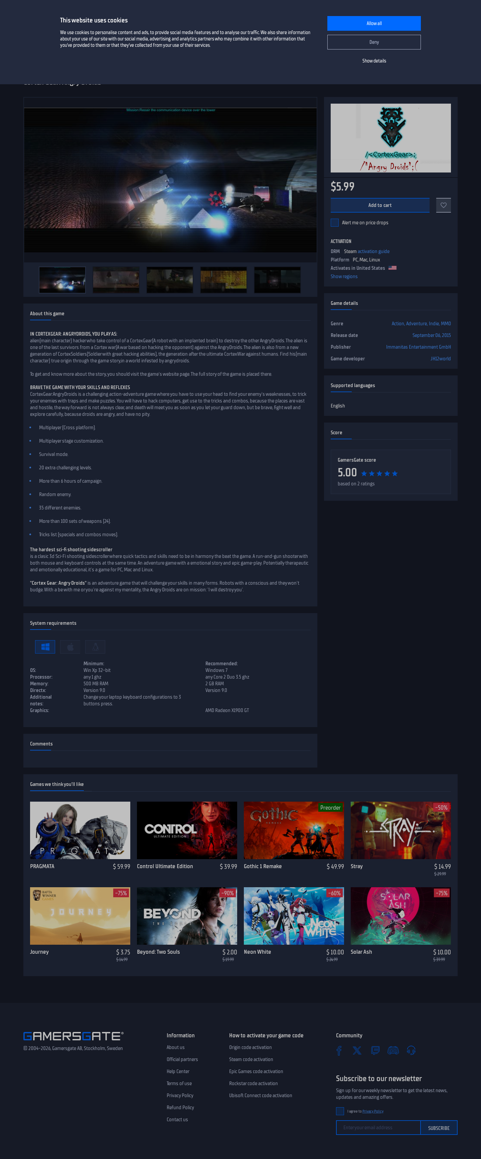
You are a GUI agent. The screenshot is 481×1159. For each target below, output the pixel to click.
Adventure (416, 323)
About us (176, 1047)
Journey (39, 951)
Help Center (178, 1071)
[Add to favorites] (443, 205)
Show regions (344, 276)
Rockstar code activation (253, 1083)
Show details (374, 61)
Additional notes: (41, 700)
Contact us (177, 1119)
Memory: (39, 683)
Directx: (38, 690)
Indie (434, 323)
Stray (357, 866)
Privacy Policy (180, 1095)
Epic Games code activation (256, 1071)
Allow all (374, 23)
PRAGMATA (42, 866)
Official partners (182, 1059)
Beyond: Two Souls (158, 951)
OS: (33, 670)
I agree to (365, 1111)
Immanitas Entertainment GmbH (418, 347)
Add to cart (380, 205)
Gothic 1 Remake (263, 866)
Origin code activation (250, 1047)
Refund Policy (180, 1107)
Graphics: (39, 710)
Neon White (257, 951)
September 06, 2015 (432, 335)
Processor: (41, 677)
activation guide (373, 251)
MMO (446, 323)
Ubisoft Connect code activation (260, 1095)
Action (398, 323)
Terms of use (179, 1083)
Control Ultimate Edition (165, 866)
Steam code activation (251, 1059)
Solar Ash (361, 951)
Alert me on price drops (365, 222)
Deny (374, 42)
